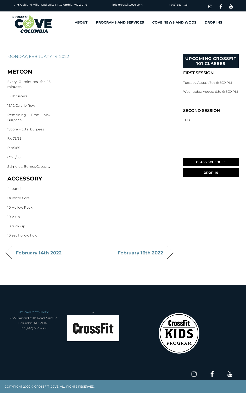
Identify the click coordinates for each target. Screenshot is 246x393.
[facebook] (221, 6)
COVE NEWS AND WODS (174, 22)
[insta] (210, 6)
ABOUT (81, 22)
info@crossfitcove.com (127, 4)
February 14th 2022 (39, 252)
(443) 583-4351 (178, 4)
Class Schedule (211, 162)
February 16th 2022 (140, 252)
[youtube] (231, 6)
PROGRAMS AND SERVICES (120, 22)
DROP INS (213, 22)
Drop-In (211, 173)
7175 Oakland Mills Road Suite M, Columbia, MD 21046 (50, 4)
